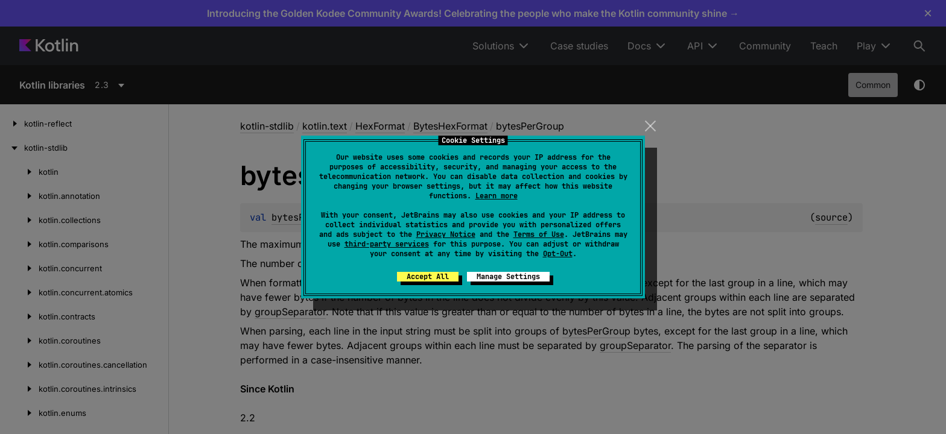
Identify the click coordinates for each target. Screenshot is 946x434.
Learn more (496, 196)
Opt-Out (558, 254)
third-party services (386, 244)
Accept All (428, 276)
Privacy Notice (445, 234)
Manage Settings (508, 276)
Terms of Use (538, 234)
